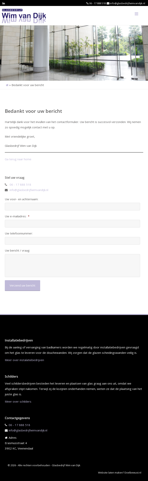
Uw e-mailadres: (17, 216)
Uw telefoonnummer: (19, 233)
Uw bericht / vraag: (17, 250)
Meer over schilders (18, 401)
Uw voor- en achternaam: (21, 199)
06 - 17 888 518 (97, 3)
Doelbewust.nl (133, 472)
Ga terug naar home (18, 159)
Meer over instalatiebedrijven (24, 360)
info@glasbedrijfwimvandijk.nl (127, 3)
